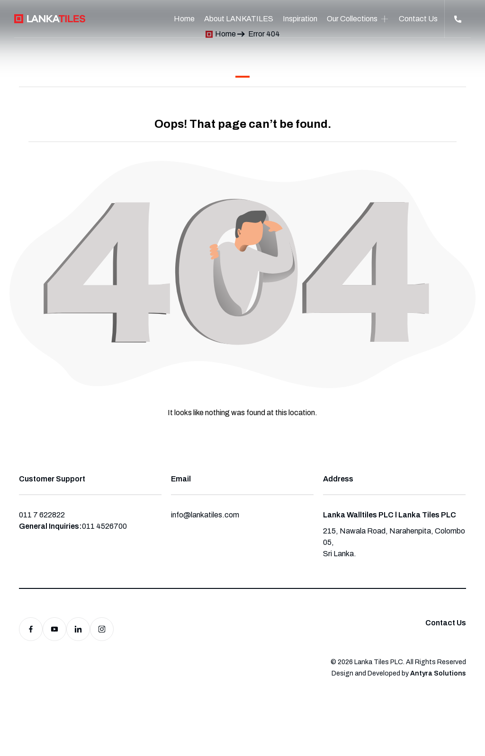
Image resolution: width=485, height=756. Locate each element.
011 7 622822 (42, 515)
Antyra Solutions (438, 673)
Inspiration (300, 19)
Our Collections (352, 19)
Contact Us (418, 19)
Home (184, 19)
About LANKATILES (238, 19)
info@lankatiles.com (205, 515)
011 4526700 (104, 526)
